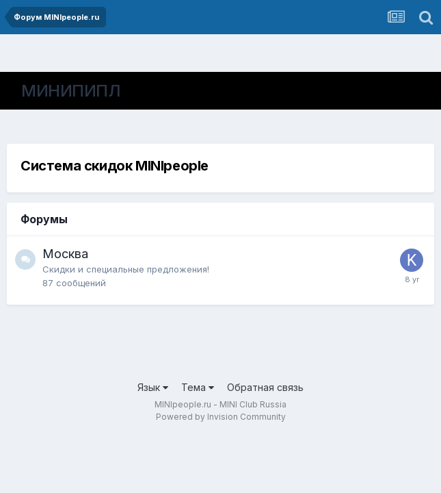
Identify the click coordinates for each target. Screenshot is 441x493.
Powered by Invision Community (221, 417)
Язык (152, 387)
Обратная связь (265, 387)
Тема (197, 387)
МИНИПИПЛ (70, 91)
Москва (65, 253)
